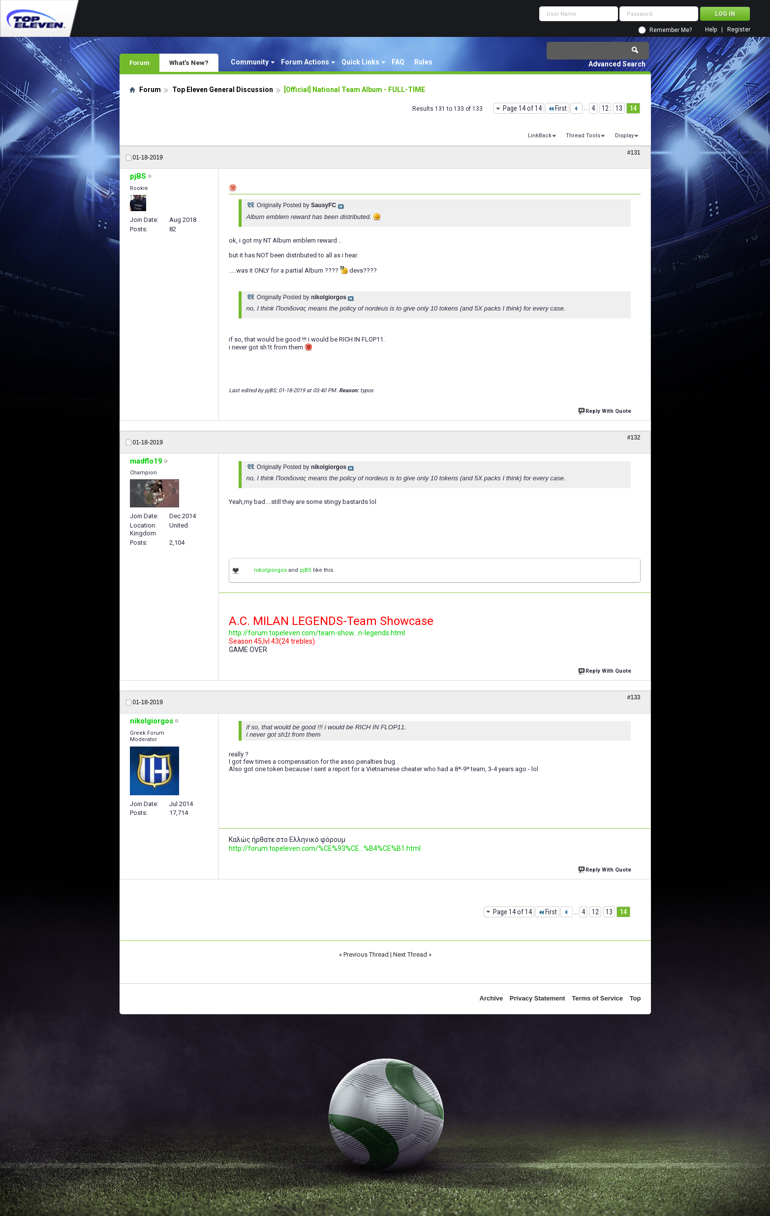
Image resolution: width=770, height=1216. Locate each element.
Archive (491, 998)
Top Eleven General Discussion (222, 90)
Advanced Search (617, 64)
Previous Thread (366, 954)
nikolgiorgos (270, 570)
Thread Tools (583, 135)
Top (635, 998)
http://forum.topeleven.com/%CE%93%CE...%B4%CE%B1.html (325, 848)
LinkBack (540, 135)
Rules (423, 62)
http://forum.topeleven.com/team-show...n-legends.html (317, 633)
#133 (634, 697)
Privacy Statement (537, 998)
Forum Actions (305, 62)
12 (605, 108)
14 (633, 108)
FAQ (398, 62)
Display (624, 135)
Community (250, 62)
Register (738, 29)
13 (619, 108)
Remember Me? (670, 30)
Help (711, 29)
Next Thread (410, 954)
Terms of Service (597, 998)
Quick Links (360, 62)
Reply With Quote (605, 410)
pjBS (305, 570)
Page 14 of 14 (522, 108)
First (557, 108)
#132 (634, 437)
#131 (634, 152)
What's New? (189, 62)
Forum (139, 62)
